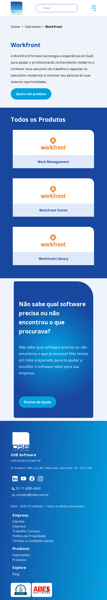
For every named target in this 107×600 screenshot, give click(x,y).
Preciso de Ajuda (37, 402)
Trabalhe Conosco (26, 531)
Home (15, 26)
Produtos (17, 560)
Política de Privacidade (29, 536)
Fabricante (33, 26)
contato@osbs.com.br (30, 495)
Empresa (19, 526)
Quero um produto (31, 94)
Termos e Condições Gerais (33, 541)
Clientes (18, 521)
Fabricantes (17, 555)
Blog (15, 574)
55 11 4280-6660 (26, 488)
